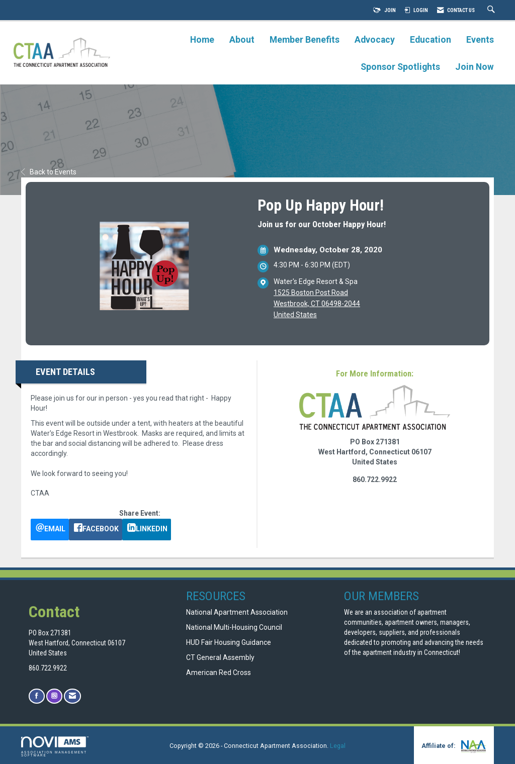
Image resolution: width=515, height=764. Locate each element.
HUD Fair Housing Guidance (228, 642)
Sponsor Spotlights (400, 67)
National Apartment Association (237, 612)
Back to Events (48, 172)
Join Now (474, 67)
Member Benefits (304, 40)
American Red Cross (219, 672)
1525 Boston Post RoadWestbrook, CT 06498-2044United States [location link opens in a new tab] (317, 304)
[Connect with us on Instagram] (54, 696)
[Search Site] (492, 10)
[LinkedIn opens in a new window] (146, 529)
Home (202, 40)
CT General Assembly (220, 657)
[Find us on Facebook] (37, 696)
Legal (338, 745)
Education (430, 40)
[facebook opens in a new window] (95, 529)
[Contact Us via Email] (72, 696)
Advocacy (375, 40)
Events (480, 40)
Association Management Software (55, 746)
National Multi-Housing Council (234, 627)
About (241, 40)
